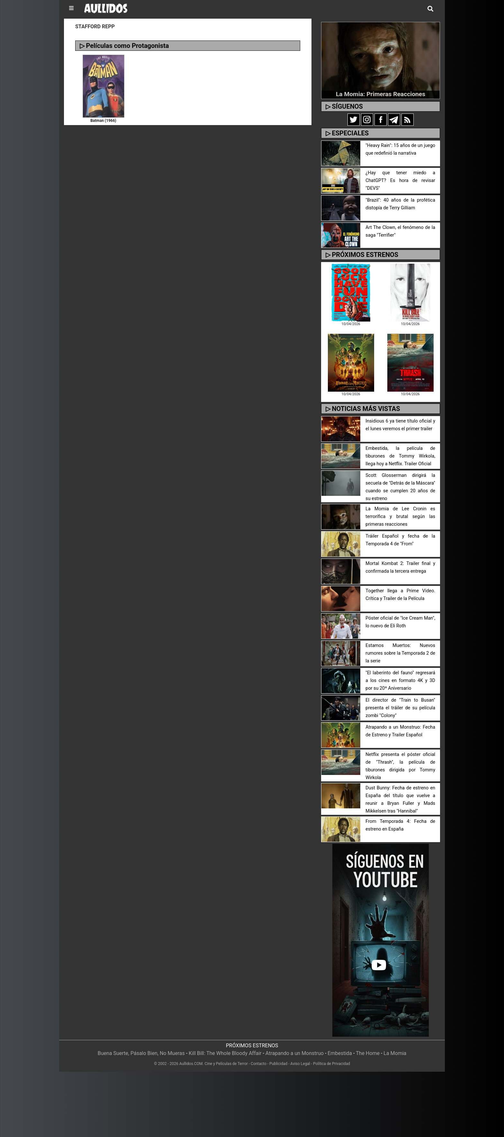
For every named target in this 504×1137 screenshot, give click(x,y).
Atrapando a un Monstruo (295, 1053)
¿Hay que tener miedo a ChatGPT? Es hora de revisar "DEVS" (400, 180)
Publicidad (278, 1063)
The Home (368, 1053)
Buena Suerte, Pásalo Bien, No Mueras (141, 1053)
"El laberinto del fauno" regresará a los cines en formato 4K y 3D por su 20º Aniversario (400, 680)
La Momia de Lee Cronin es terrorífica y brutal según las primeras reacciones (400, 516)
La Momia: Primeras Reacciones (380, 94)
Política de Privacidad (331, 1063)
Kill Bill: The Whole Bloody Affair (225, 1053)
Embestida (340, 1053)
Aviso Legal (300, 1063)
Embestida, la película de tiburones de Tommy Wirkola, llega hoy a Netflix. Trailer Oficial (400, 456)
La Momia (394, 1053)
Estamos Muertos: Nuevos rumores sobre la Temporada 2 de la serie (400, 653)
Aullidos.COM (191, 1063)
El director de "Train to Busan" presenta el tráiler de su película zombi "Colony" (400, 707)
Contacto (258, 1063)
